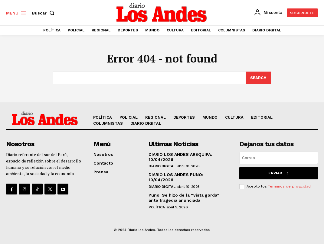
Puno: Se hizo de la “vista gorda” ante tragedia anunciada (184, 198)
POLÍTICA (157, 207)
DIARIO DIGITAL (162, 166)
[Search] (258, 78)
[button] (44, 13)
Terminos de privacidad (289, 186)
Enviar (278, 173)
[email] (278, 158)
